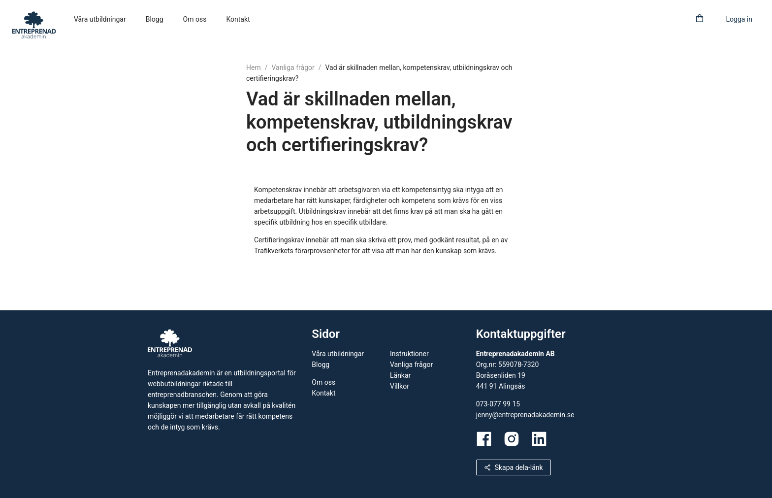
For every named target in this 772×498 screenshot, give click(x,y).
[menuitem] (100, 20)
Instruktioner (409, 354)
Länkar (400, 375)
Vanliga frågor (292, 67)
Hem (253, 67)
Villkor (399, 386)
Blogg (154, 19)
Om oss (195, 19)
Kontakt (238, 19)
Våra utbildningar (100, 19)
